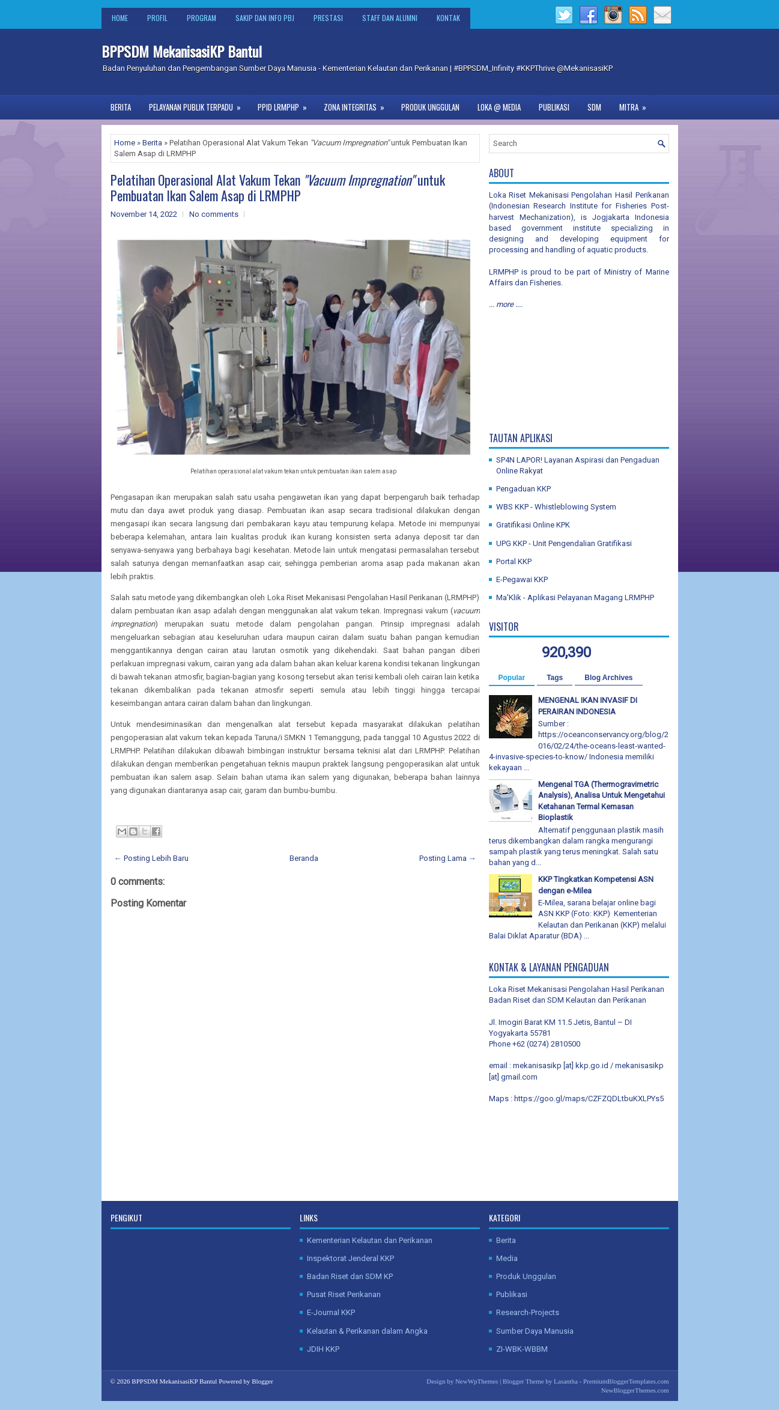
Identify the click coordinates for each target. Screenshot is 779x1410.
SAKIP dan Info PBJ (264, 18)
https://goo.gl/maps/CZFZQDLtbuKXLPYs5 (589, 1098)
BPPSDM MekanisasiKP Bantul (182, 51)
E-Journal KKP (331, 1312)
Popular (512, 677)
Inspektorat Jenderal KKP (350, 1258)
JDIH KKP (323, 1349)
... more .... (506, 304)
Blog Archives (608, 677)
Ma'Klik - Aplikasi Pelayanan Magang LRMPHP (575, 597)
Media (507, 1258)
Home (120, 18)
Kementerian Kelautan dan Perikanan (369, 1240)
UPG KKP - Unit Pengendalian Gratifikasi (564, 543)
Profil (157, 18)
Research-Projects (527, 1312)
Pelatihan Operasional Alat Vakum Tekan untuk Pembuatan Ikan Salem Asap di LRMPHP (278, 187)
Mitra (636, 104)
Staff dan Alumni (389, 18)
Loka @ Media (499, 107)
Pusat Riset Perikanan (344, 1294)
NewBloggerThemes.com (635, 1390)
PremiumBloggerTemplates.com (626, 1381)
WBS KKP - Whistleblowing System (556, 506)
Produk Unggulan (430, 107)
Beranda (303, 858)
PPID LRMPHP (286, 104)
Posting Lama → (447, 858)
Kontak (448, 18)
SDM (594, 107)
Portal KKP (514, 561)
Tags (555, 677)
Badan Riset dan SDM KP (350, 1276)
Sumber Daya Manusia (535, 1331)
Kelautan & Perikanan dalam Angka (367, 1331)
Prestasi (328, 18)
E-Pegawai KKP (522, 579)
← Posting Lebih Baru (151, 858)
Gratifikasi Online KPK (533, 524)
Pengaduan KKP (523, 488)
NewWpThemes (476, 1381)
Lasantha (566, 1381)
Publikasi (554, 107)
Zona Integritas (358, 104)
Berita (121, 107)
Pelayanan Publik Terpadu (199, 104)
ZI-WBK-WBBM (522, 1349)
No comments (213, 214)
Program (201, 18)
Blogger (262, 1381)
